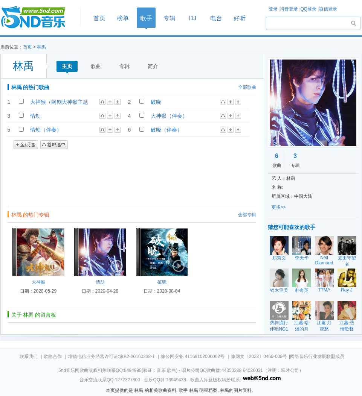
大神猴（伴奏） (169, 116)
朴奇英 (302, 290)
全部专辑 (247, 214)
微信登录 (328, 9)
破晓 (156, 102)
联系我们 (29, 356)
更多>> (279, 207)
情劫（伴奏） (46, 130)
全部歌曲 (247, 87)
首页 (38, 17)
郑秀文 (279, 258)
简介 (153, 66)
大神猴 (38, 282)
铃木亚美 (279, 290)
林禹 (41, 47)
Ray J (347, 290)
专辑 (169, 18)
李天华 (302, 258)
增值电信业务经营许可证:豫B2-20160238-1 (111, 356)
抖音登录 (289, 9)
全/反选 (26, 144)
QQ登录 (308, 9)
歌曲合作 (53, 356)
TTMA (324, 290)
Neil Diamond (324, 260)
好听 (240, 18)
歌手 (146, 18)
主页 (67, 66)
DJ (193, 18)
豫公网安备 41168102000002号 (193, 356)
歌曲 (95, 66)
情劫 (35, 116)
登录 (273, 9)
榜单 (123, 18)
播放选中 (54, 144)
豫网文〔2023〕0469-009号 (259, 356)
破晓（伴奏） (166, 130)
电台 (216, 18)
